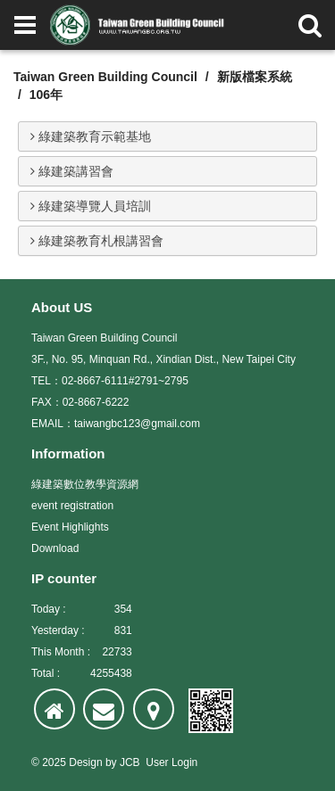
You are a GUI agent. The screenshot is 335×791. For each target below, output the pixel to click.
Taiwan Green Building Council (105, 77)
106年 (46, 94)
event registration (72, 505)
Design (85, 762)
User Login (171, 762)
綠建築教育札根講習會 (96, 241)
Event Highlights (70, 527)
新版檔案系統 (254, 77)
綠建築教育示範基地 (90, 136)
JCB (130, 762)
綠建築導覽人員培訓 (90, 206)
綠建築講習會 (71, 171)
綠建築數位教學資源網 (84, 484)
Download (55, 548)
